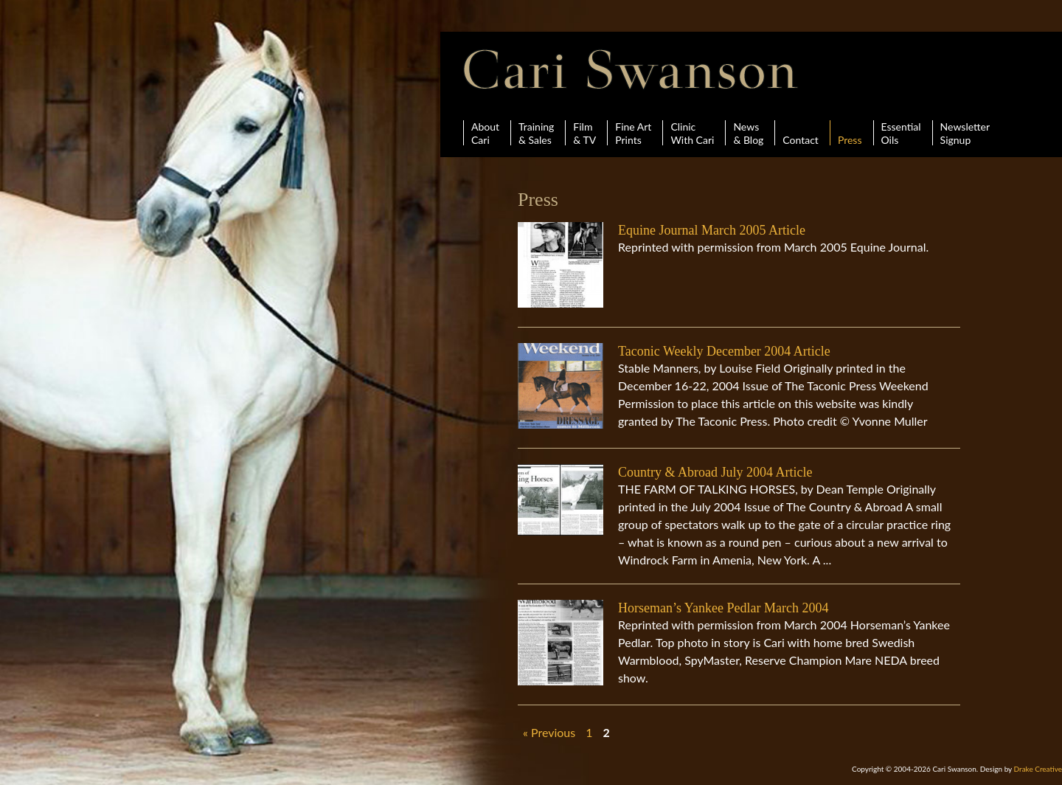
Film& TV (584, 132)
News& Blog (748, 132)
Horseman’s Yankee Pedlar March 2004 (723, 608)
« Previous (549, 732)
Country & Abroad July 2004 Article (715, 472)
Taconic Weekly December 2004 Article (724, 351)
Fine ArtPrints (633, 132)
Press (850, 132)
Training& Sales (536, 132)
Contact (800, 132)
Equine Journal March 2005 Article (711, 230)
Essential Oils (901, 132)
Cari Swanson (631, 69)
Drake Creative (1038, 768)
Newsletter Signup (965, 132)
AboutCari (485, 132)
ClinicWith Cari (692, 132)
